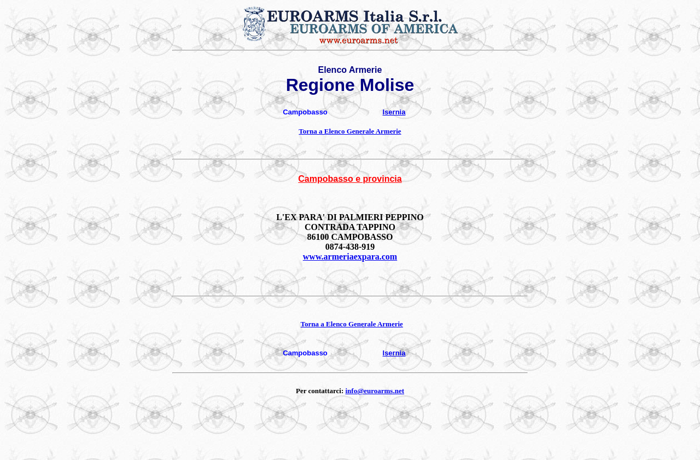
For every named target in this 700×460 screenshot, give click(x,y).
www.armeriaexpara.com (350, 256)
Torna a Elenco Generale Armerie (350, 131)
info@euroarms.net (374, 391)
